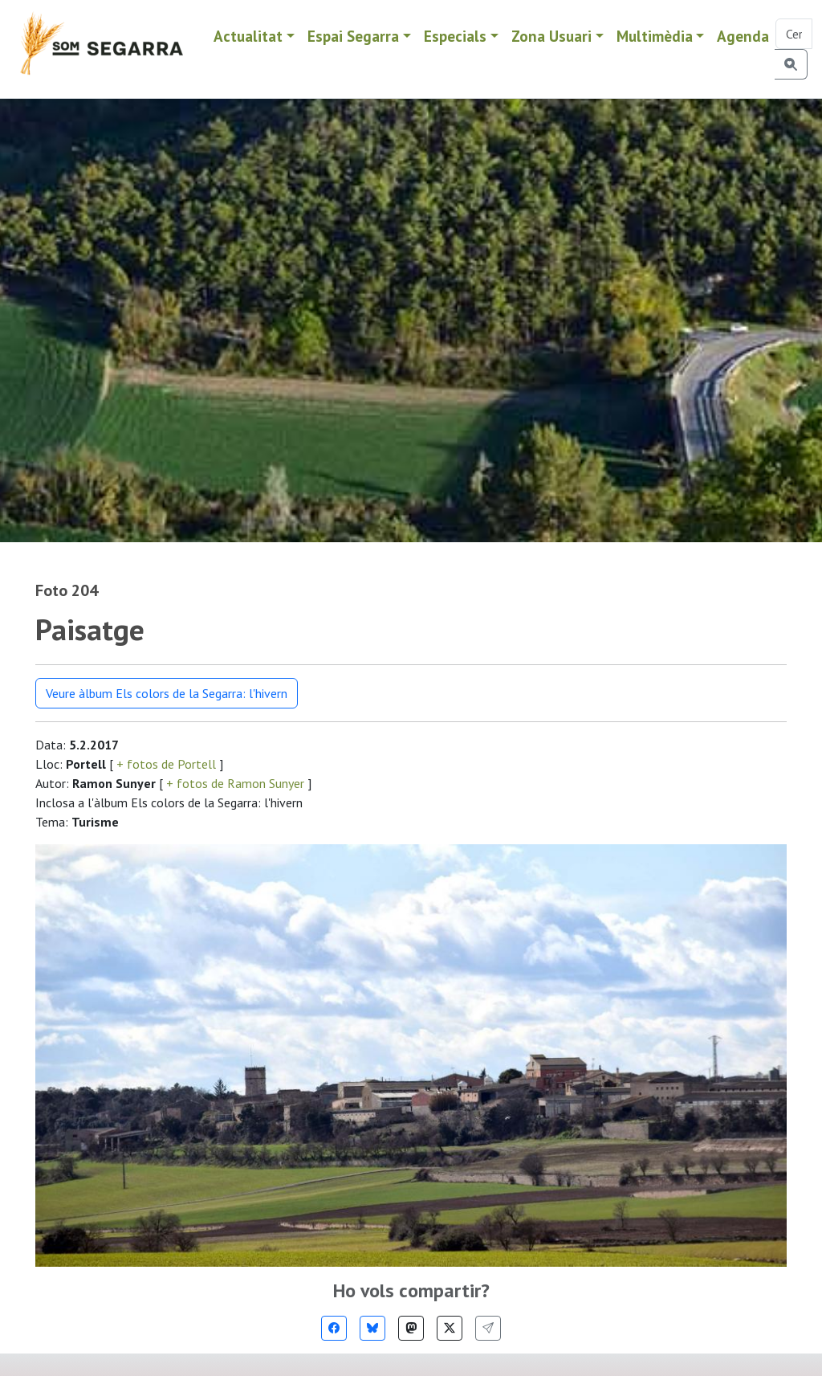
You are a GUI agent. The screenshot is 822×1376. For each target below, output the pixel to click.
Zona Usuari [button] (551, 36)
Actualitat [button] (248, 36)
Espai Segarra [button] (353, 36)
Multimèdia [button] (654, 36)
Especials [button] (455, 36)
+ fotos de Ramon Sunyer (235, 783)
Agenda (743, 36)
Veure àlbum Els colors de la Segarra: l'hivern (166, 693)
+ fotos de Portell (166, 764)
